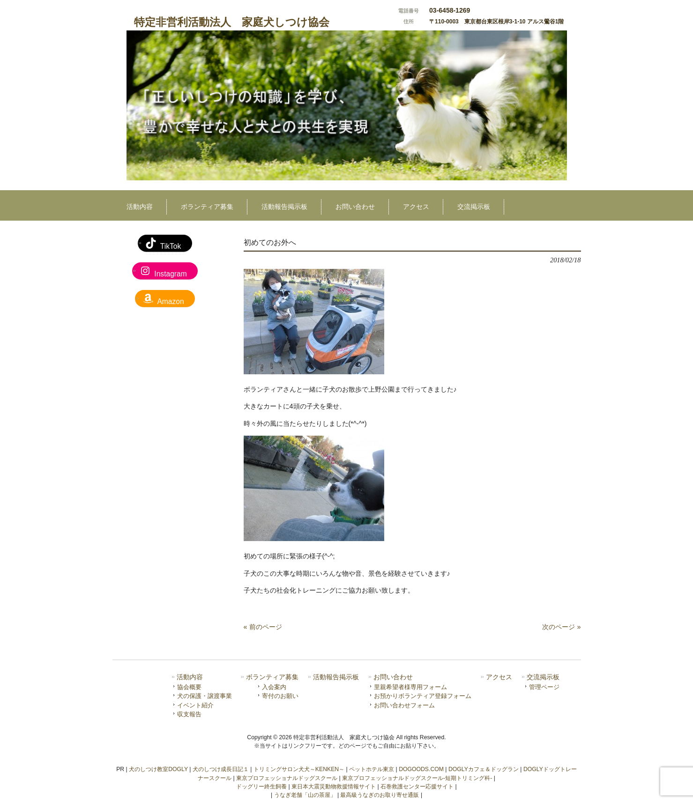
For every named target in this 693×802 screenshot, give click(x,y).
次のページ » (561, 627)
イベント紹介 (195, 705)
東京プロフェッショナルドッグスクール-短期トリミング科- (417, 778)
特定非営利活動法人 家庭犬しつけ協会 (231, 22)
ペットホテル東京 (371, 769)
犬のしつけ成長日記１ (221, 769)
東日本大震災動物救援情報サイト (333, 786)
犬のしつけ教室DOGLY (158, 769)
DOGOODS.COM (421, 769)
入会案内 (274, 687)
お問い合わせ (393, 677)
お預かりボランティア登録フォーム (422, 695)
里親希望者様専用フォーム (410, 687)
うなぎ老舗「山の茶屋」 (305, 795)
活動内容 (190, 677)
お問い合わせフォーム (404, 705)
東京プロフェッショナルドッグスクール (286, 778)
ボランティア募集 (272, 677)
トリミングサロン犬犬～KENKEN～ (298, 769)
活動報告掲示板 (336, 677)
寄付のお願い (280, 695)
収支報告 (189, 714)
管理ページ (544, 687)
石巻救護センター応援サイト (417, 786)
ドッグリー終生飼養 (261, 786)
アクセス (499, 677)
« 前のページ (263, 627)
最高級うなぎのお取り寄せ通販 (379, 795)
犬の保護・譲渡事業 (204, 695)
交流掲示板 (543, 677)
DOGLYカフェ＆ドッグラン (483, 769)
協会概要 (189, 687)
